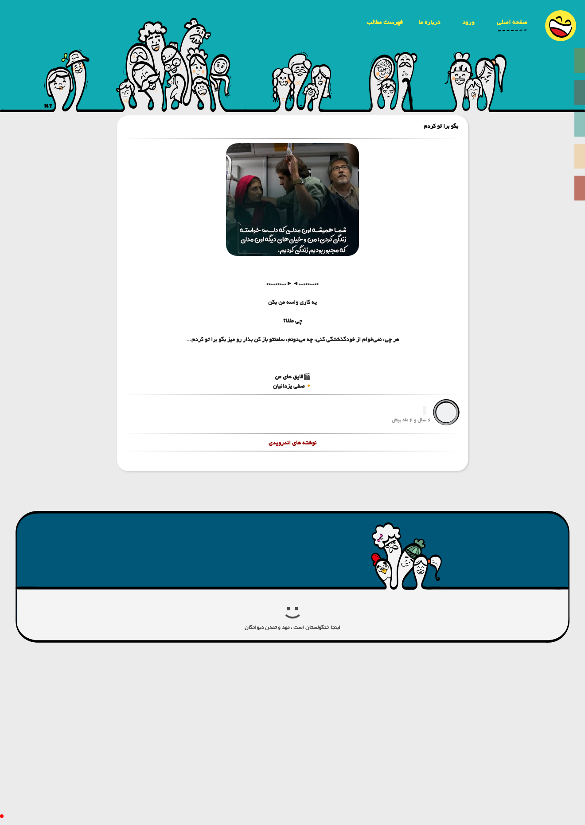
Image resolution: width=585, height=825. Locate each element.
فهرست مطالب (385, 22)
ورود (468, 22)
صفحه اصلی (512, 22)
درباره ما (429, 22)
